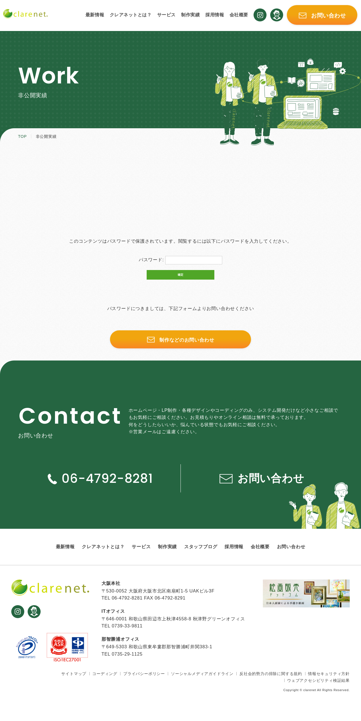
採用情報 (215, 15)
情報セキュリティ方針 (329, 682)
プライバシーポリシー (144, 682)
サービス (166, 15)
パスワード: (181, 260)
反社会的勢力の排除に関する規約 (270, 682)
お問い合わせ (291, 555)
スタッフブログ (200, 555)
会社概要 (239, 15)
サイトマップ (73, 682)
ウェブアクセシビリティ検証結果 (318, 689)
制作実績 (190, 15)
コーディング (104, 682)
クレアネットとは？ (129, 15)
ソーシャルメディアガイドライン (202, 682)
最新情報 (93, 15)
